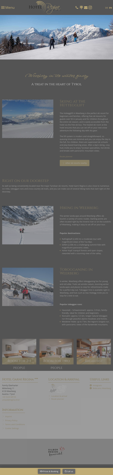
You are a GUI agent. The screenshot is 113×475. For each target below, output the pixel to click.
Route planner (66, 156)
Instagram (90, 7)
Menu (9, 7)
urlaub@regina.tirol (11, 400)
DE (106, 7)
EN (110, 7)
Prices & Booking (50, 471)
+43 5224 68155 (9, 397)
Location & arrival (59, 396)
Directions (81, 7)
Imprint (8, 416)
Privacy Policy (11, 420)
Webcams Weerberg (102, 388)
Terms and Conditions (15, 424)
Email (85, 7)
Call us (70, 471)
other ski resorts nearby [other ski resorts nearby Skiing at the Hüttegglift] (76, 163)
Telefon (77, 7)
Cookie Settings (12, 428)
